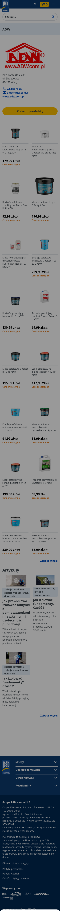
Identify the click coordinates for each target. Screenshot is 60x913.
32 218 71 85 (12, 89)
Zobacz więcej (49, 561)
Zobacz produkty (30, 111)
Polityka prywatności (13, 868)
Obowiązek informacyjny (15, 863)
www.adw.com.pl (13, 96)
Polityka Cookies (10, 873)
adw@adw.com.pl (15, 93)
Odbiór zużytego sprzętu (15, 878)
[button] (35, 4)
